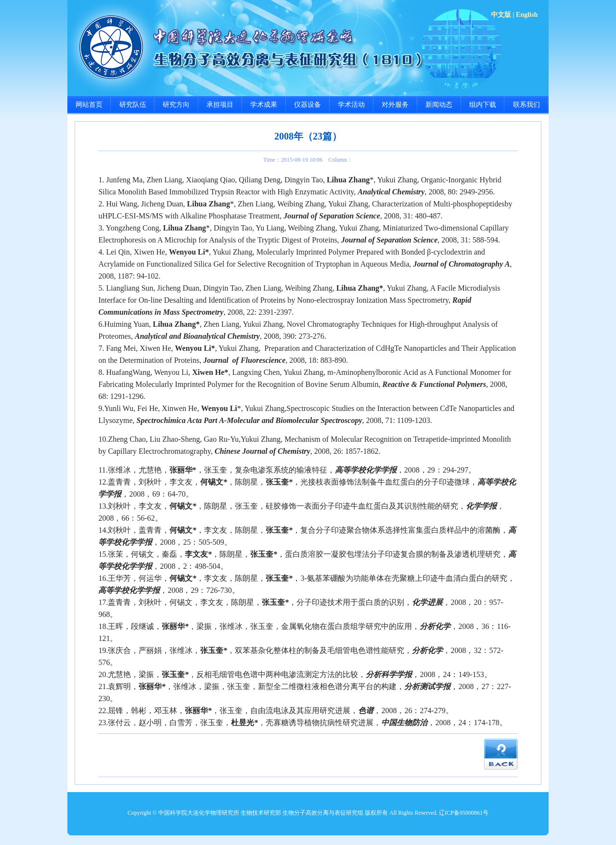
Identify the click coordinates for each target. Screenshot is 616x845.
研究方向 (176, 104)
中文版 (501, 14)
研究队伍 (132, 104)
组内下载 (482, 104)
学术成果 (263, 104)
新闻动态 (438, 104)
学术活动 (351, 104)
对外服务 (395, 104)
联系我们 (526, 104)
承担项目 (219, 104)
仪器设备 (307, 104)
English (527, 14)
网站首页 (89, 104)
